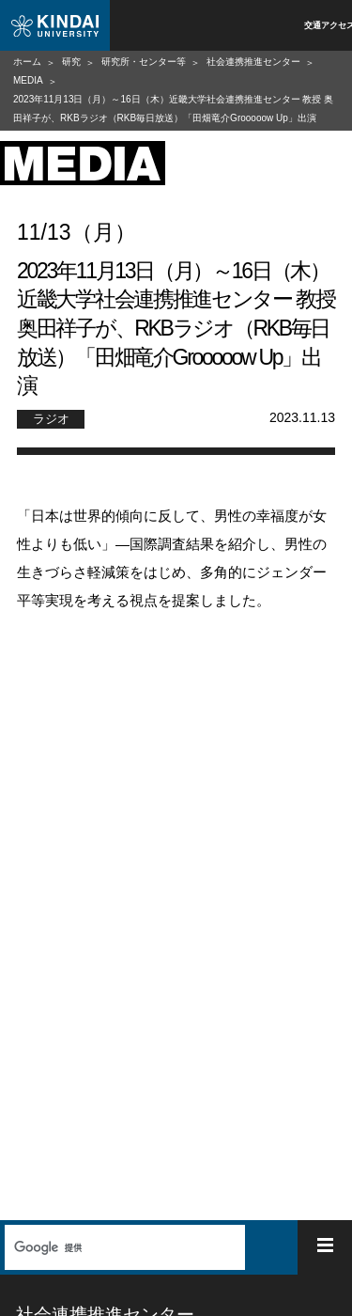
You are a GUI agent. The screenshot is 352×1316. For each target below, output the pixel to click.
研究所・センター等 (143, 61)
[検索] (122, 1247)
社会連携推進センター (253, 61)
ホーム (27, 61)
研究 (71, 61)
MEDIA (28, 80)
